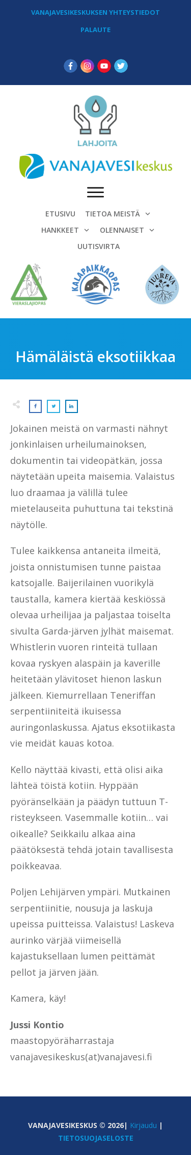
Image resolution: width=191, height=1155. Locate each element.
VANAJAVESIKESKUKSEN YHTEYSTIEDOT (95, 12)
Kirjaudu (143, 1125)
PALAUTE (95, 29)
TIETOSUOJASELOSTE (95, 1138)
